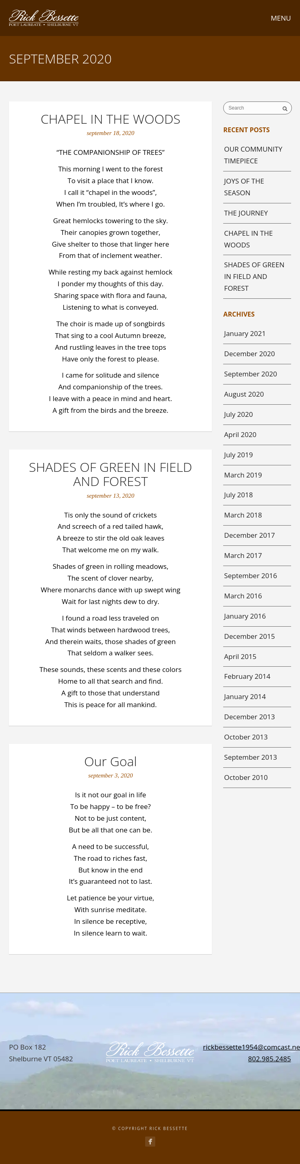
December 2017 (249, 535)
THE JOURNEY (246, 213)
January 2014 (245, 696)
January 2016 (245, 616)
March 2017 (243, 555)
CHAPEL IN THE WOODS (110, 118)
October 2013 (246, 736)
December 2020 (249, 353)
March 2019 (243, 475)
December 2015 (249, 636)
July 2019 (238, 454)
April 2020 (240, 434)
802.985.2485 (269, 1058)
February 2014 (247, 676)
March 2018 (243, 515)
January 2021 (245, 333)
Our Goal (110, 761)
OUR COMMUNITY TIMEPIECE (253, 154)
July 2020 (238, 414)
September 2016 (250, 575)
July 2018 (238, 494)
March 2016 (243, 595)
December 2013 (249, 716)
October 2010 (246, 777)
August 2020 (244, 394)
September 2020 (250, 373)
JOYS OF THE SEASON (244, 186)
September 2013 (250, 757)
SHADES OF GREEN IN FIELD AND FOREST (110, 474)
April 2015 (240, 656)
